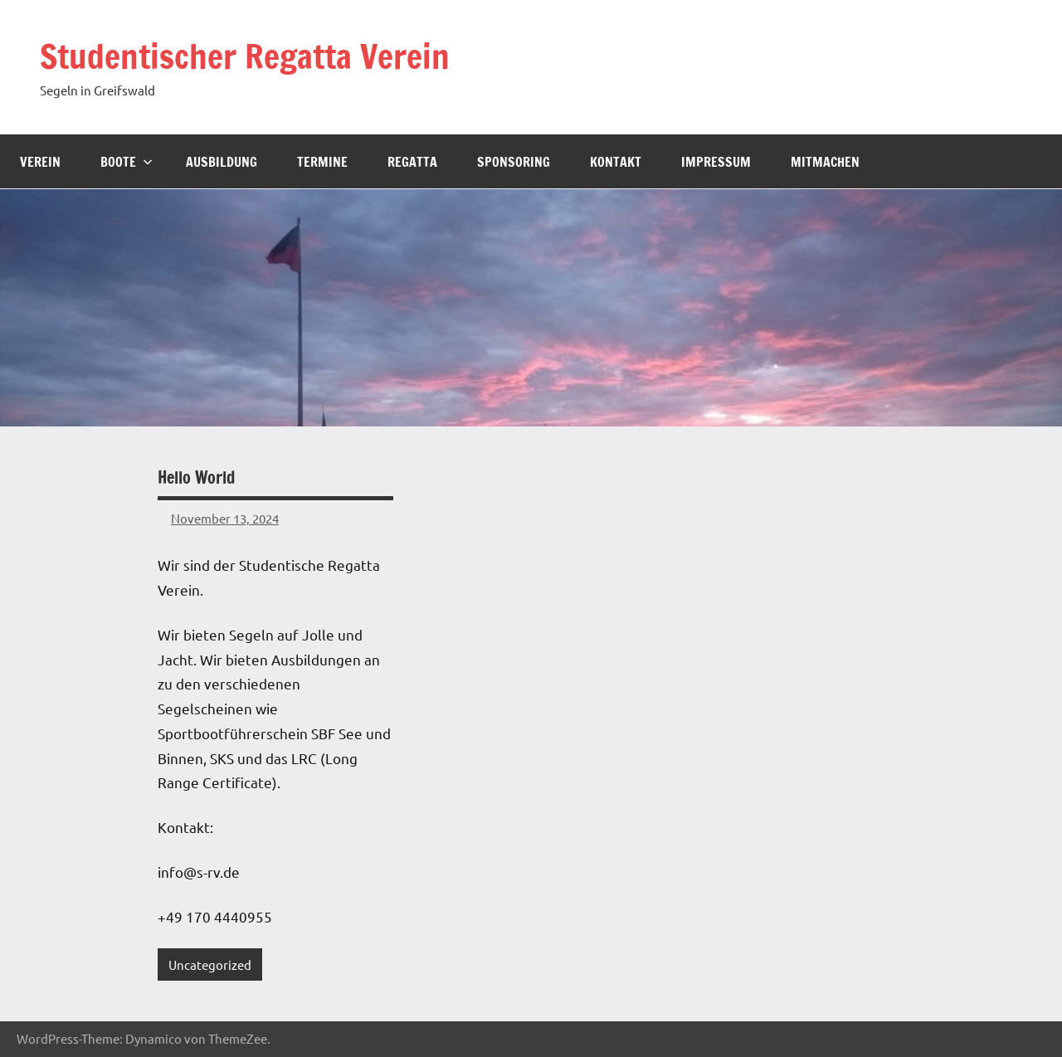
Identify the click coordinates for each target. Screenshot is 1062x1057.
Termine (322, 162)
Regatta (412, 162)
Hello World (196, 477)
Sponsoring (513, 162)
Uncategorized (209, 964)
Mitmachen (825, 162)
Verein (40, 162)
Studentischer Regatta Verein (245, 56)
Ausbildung (221, 162)
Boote (126, 162)
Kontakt (615, 162)
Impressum (716, 162)
